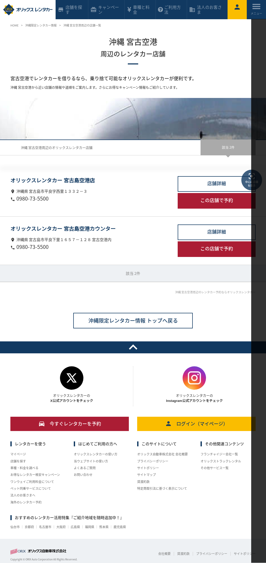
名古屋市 (45, 527)
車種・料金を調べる (24, 468)
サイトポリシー (148, 468)
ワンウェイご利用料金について (32, 481)
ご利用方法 (169, 9)
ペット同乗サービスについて (30, 488)
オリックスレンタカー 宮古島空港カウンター (63, 229)
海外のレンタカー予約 (26, 502)
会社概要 (164, 553)
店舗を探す (18, 461)
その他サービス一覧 (215, 468)
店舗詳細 (216, 183)
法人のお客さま (205, 9)
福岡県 (89, 527)
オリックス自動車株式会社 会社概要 (162, 454)
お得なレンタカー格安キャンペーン (35, 474)
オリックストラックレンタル (221, 461)
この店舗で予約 (216, 200)
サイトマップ (146, 474)
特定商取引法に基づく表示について (162, 488)
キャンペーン (104, 9)
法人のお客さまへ (22, 495)
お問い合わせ (83, 474)
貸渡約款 (143, 481)
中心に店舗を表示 (251, 179)
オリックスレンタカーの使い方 (95, 454)
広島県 (75, 527)
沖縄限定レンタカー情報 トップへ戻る (133, 320)
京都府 (29, 527)
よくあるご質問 (85, 468)
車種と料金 (138, 9)
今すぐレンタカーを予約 (69, 423)
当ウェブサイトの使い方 (91, 461)
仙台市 (15, 527)
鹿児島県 (120, 527)
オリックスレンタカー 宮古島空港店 (52, 180)
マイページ (18, 454)
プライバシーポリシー (152, 461)
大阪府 (61, 527)
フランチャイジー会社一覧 (219, 454)
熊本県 (104, 527)
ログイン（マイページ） (196, 423)
